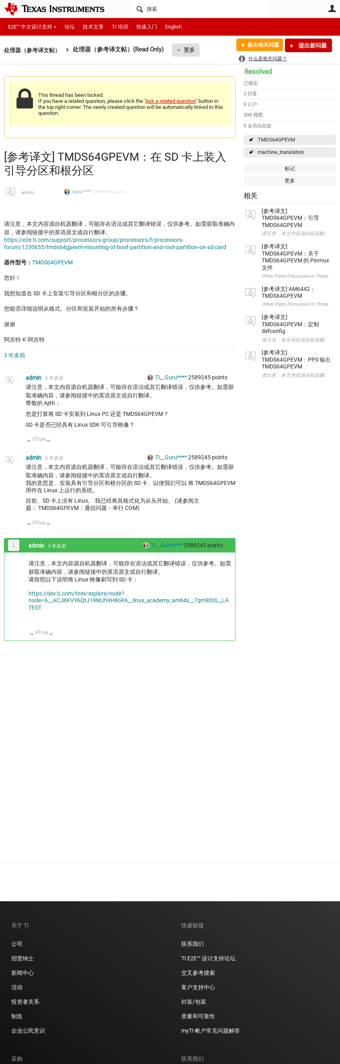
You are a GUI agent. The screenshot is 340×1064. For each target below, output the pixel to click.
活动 (17, 987)
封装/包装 (193, 1002)
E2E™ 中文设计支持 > (32, 27)
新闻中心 (22, 973)
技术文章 (93, 27)
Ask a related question (170, 101)
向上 (29, 441)
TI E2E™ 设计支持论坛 (208, 958)
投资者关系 (25, 1002)
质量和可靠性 (198, 1016)
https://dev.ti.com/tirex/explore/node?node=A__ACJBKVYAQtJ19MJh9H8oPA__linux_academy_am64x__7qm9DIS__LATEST (129, 600)
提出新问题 (312, 45)
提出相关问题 (261, 45)
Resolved (258, 72)
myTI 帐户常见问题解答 (210, 1030)
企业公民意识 (28, 1030)
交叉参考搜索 (198, 973)
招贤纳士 (22, 958)
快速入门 (146, 27)
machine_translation (281, 152)
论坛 (69, 27)
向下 (48, 441)
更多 (193, 50)
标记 (290, 169)
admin (27, 192)
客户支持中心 (198, 987)
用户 (332, 8)
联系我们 (192, 944)
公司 (17, 944)
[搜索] (200, 9)
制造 (17, 1016)
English (173, 27)
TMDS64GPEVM (276, 140)
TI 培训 (120, 27)
